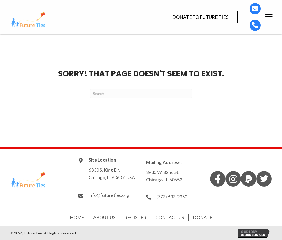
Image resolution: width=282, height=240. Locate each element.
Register (135, 217)
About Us (104, 217)
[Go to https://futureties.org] (59, 19)
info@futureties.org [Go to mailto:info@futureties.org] (109, 195)
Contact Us (169, 217)
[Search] (141, 93)
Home (77, 217)
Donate (202, 217)
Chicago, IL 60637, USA (112, 177)
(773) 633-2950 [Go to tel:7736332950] (171, 196)
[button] (200, 17)
